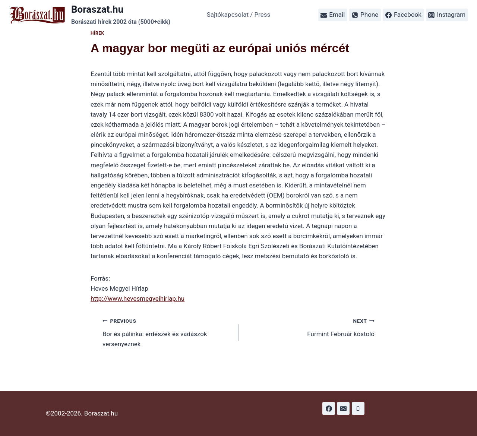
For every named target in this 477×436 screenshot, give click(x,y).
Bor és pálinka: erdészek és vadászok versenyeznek (167, 332)
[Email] (343, 408)
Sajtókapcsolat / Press (239, 14)
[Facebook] (328, 408)
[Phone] (358, 408)
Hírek (97, 33)
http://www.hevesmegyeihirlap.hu (137, 298)
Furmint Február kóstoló (310, 327)
